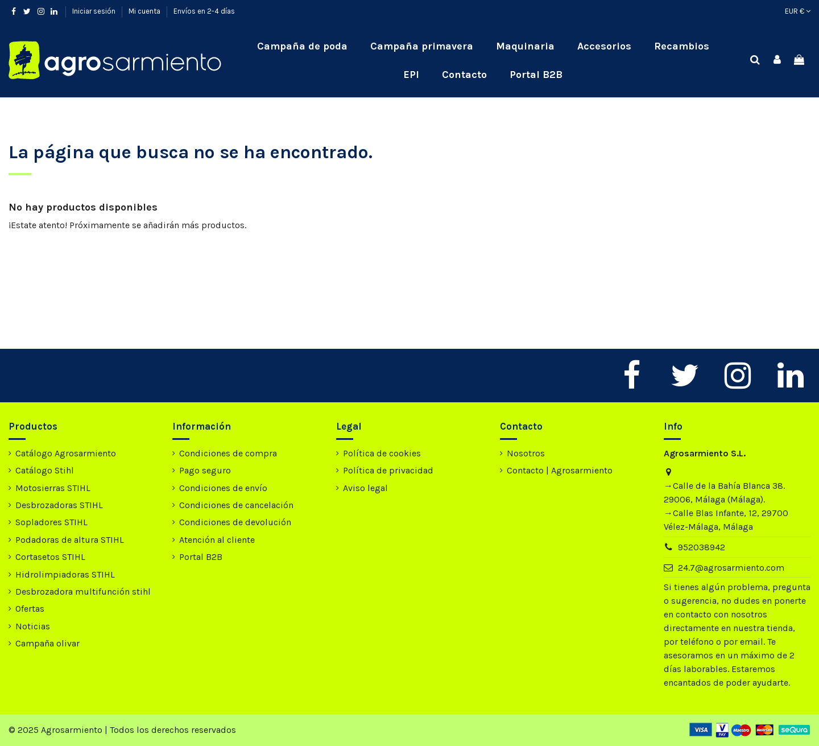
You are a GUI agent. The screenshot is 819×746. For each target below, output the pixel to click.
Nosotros (526, 453)
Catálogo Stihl (44, 470)
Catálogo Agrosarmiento (65, 453)
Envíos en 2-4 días (204, 11)
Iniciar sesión (94, 11)
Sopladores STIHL (51, 522)
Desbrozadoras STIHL (59, 505)
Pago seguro (205, 470)
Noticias (32, 626)
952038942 (701, 547)
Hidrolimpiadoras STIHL (65, 574)
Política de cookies (382, 453)
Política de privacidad (388, 470)
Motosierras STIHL (52, 488)
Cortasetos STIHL (50, 556)
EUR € (797, 11)
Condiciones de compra (228, 453)
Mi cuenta (145, 11)
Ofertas (29, 608)
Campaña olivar (47, 643)
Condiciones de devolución (235, 522)
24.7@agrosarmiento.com (731, 567)
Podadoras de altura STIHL (69, 539)
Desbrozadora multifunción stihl (83, 591)
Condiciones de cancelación (236, 505)
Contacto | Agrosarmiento (560, 470)
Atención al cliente (217, 539)
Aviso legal (365, 488)
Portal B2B (200, 556)
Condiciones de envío (223, 488)
